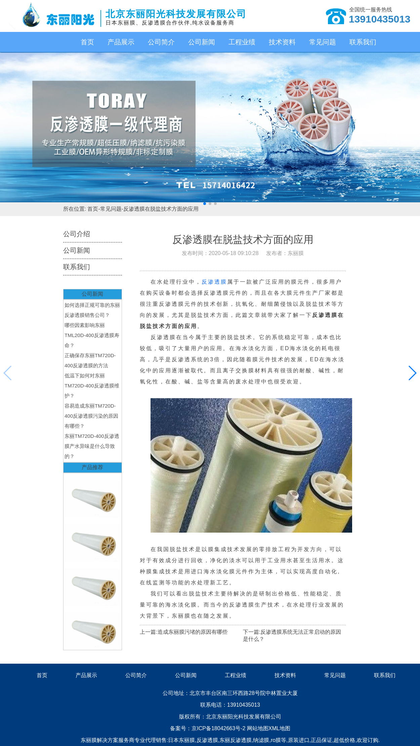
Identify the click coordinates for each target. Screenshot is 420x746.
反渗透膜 (214, 282)
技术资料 (282, 42)
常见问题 (322, 42)
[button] (204, 203)
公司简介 (161, 42)
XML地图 (279, 728)
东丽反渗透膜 (235, 740)
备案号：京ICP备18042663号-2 (208, 728)
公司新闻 (201, 42)
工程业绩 (241, 42)
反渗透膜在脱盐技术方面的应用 (161, 209)
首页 (87, 42)
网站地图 (257, 728)
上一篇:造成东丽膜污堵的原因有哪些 (183, 632)
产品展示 (121, 42)
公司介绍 (76, 234)
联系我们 (362, 42)
